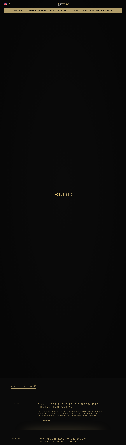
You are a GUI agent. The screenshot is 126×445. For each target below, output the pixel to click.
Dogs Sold (52, 10)
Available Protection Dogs (37, 10)
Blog (97, 10)
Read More (46, 420)
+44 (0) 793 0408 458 (112, 4)
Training (84, 10)
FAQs (102, 10)
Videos (92, 10)
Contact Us (108, 10)
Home (15, 10)
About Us (21, 10)
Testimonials (75, 10)
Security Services (63, 10)
